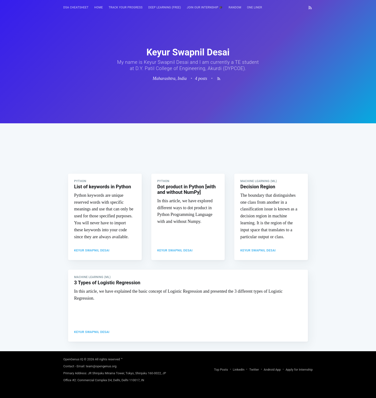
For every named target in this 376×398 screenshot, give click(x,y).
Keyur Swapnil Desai (91, 250)
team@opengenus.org (101, 366)
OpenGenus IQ (73, 359)
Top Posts (221, 369)
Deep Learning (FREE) (164, 7)
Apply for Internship (299, 369)
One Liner (254, 7)
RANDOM (235, 7)
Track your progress (126, 7)
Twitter (254, 369)
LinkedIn (239, 369)
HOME (98, 7)
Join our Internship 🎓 (205, 7)
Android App (272, 369)
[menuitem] (75, 7)
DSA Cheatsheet (75, 7)
